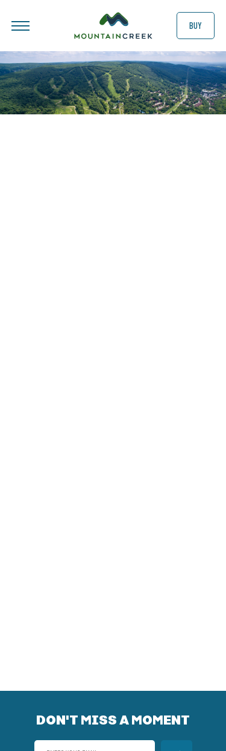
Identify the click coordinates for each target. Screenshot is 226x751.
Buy (195, 25)
